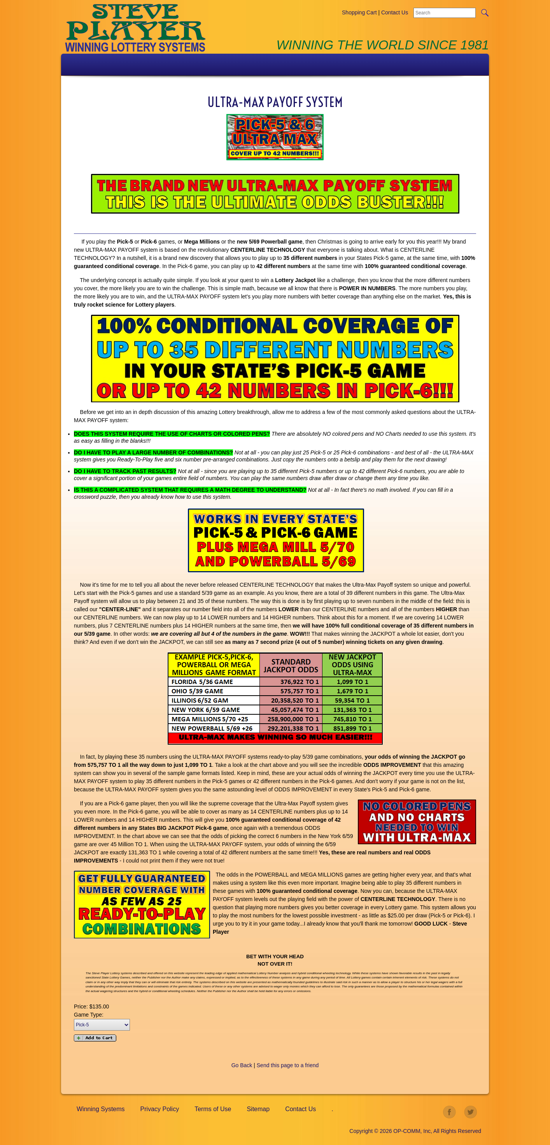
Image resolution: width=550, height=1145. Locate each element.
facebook (449, 1112)
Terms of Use (212, 1109)
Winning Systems (101, 1109)
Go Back (241, 1065)
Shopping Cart (359, 12)
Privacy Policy (159, 1109)
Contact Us (394, 12)
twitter (470, 1112)
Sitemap (258, 1109)
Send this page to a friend (288, 1065)
